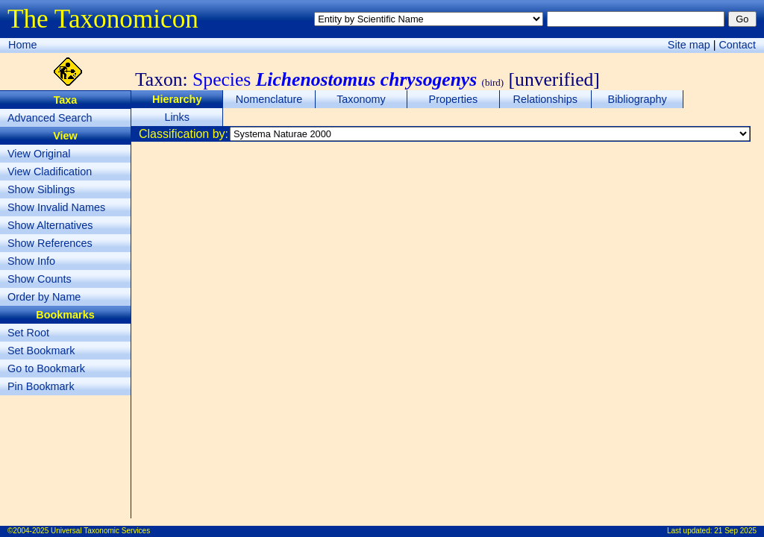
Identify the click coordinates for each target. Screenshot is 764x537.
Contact (737, 45)
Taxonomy (361, 99)
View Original (39, 154)
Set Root (28, 333)
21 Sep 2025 (735, 531)
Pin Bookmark (41, 386)
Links (177, 117)
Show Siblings (41, 189)
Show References (50, 243)
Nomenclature (269, 99)
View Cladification (49, 172)
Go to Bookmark (46, 368)
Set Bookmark (41, 351)
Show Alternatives (50, 225)
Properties (453, 99)
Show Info (31, 261)
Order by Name (44, 297)
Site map (689, 45)
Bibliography (637, 99)
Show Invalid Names (56, 207)
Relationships (545, 99)
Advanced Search (50, 118)
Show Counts (39, 279)
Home (22, 45)
